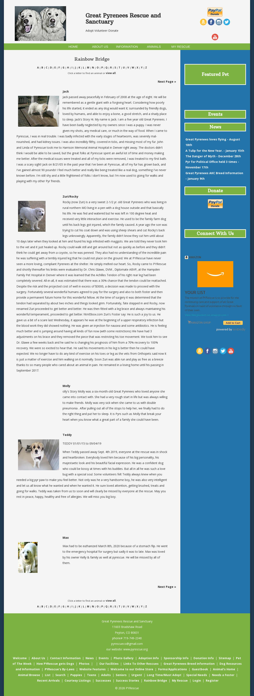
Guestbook (200, 669)
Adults (106, 675)
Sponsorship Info (176, 658)
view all (111, 73)
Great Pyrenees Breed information (189, 664)
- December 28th (213, 156)
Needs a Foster (223, 675)
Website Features (92, 669)
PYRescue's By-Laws (59, 669)
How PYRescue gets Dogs (55, 664)
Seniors (121, 675)
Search (60, 675)
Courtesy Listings (78, 680)
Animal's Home (224, 669)
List (47, 675)
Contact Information (65, 658)
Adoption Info (148, 658)
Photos (84, 664)
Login (197, 680)
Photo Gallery (124, 658)
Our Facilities (109, 664)
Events (104, 658)
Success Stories (127, 680)
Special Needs (196, 675)
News (90, 658)
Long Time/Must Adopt (164, 675)
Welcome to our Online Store (132, 669)
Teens (91, 675)
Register (212, 680)
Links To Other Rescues (141, 664)
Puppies (76, 675)
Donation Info (203, 658)
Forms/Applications (172, 669)
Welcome (20, 658)
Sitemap (225, 658)
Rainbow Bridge (155, 680)
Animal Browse (29, 675)
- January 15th (214, 151)
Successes (103, 680)
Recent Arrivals (48, 680)
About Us (38, 658)
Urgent (137, 675)
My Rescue (180, 680)
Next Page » (167, 81)
